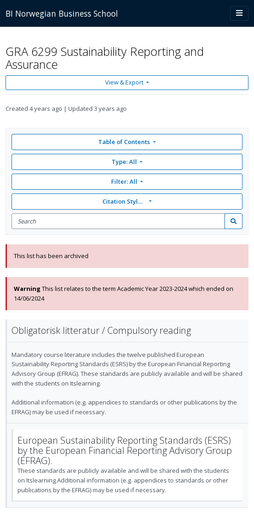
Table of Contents (124, 142)
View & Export (125, 82)
